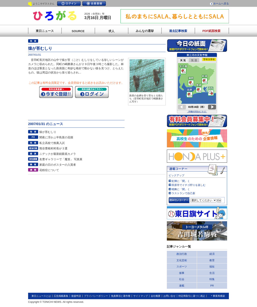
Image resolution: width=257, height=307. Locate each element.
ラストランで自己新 (183, 193)
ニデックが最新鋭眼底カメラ (57, 153)
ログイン (69, 3)
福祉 (212, 266)
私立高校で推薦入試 (52, 143)
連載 (181, 285)
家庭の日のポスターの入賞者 (57, 164)
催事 (181, 272)
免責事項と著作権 (120, 296)
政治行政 (181, 253)
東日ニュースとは (41, 296)
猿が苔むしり (47, 132)
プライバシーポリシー (96, 296)
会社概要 (155, 296)
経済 (212, 253)
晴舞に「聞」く (181, 189)
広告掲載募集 (61, 296)
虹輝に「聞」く (181, 181)
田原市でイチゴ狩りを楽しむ (189, 185)
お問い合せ (169, 296)
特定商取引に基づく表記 (191, 296)
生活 (212, 272)
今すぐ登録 (56, 92)
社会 (181, 279)
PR (212, 285)
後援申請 (76, 296)
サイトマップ (140, 296)
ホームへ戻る (221, 3)
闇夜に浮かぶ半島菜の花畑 (56, 137)
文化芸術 (181, 260)
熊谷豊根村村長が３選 (53, 148)
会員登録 (94, 3)
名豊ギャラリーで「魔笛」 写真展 (60, 159)
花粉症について (49, 170)
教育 (212, 260)
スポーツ (181, 266)
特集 (212, 279)
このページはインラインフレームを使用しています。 (197, 83)
